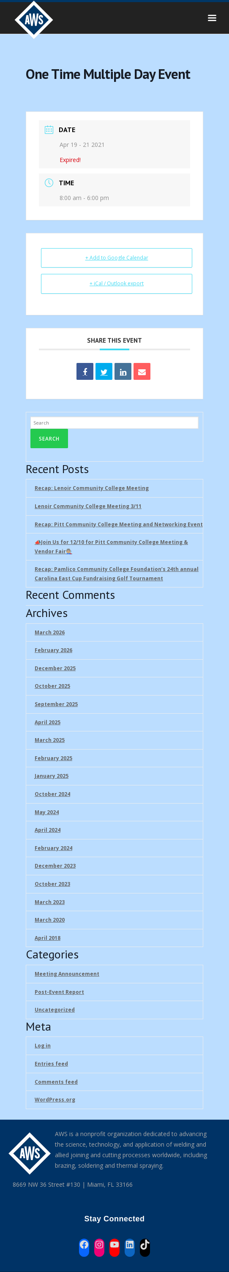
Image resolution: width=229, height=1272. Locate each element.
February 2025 (53, 758)
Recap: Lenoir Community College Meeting (92, 488)
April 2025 (47, 722)
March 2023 (50, 902)
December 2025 (55, 668)
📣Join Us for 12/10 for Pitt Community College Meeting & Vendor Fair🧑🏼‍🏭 (111, 547)
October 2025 (52, 686)
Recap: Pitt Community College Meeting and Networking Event (119, 524)
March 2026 (50, 632)
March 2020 (50, 919)
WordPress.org (55, 1099)
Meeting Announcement (67, 973)
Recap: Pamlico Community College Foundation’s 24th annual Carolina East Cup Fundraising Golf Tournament (117, 574)
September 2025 (56, 704)
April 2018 (47, 938)
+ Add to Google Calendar (116, 257)
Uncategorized (55, 1009)
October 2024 (52, 794)
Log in (43, 1045)
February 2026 (53, 650)
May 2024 (47, 812)
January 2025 (51, 775)
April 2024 (47, 830)
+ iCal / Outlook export (117, 283)
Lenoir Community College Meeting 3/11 (88, 506)
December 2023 (55, 865)
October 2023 (52, 884)
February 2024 (53, 848)
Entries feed (51, 1063)
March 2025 (50, 740)
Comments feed (56, 1081)
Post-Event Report (59, 992)
